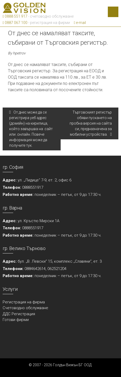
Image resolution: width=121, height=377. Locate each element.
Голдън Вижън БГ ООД (72, 365)
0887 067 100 (15, 23)
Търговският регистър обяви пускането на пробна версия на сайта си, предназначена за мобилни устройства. (91, 123)
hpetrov (19, 53)
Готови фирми (16, 319)
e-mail (80, 23)
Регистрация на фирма (24, 302)
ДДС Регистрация (19, 314)
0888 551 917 (15, 16)
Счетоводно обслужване (25, 307)
